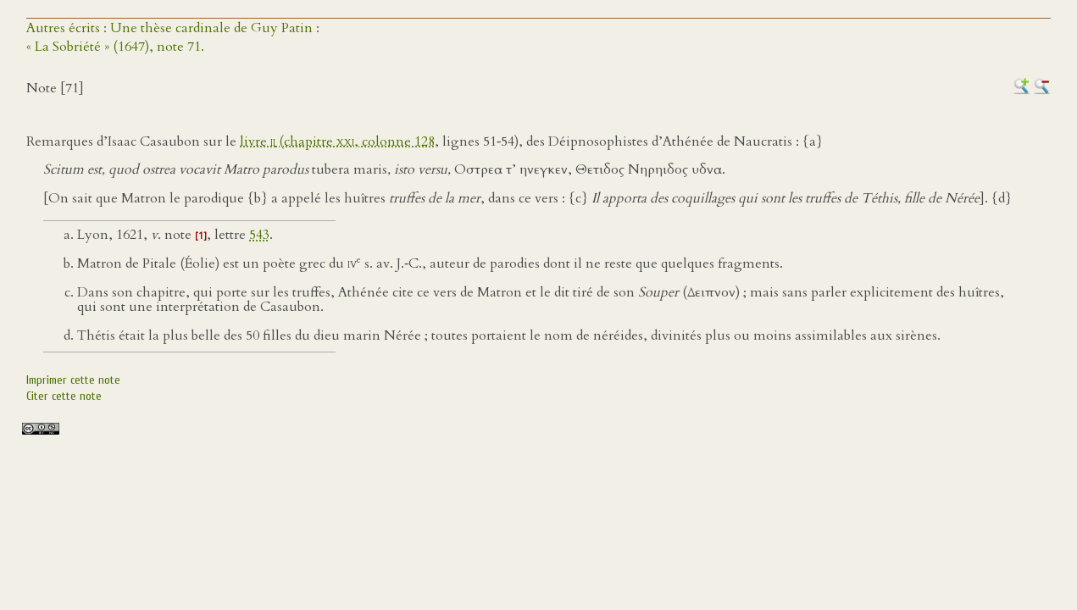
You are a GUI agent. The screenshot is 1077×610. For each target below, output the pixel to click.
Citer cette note (64, 396)
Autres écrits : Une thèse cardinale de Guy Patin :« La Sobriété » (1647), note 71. (172, 37)
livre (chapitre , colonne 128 (337, 141)
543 (259, 234)
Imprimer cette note (73, 380)
